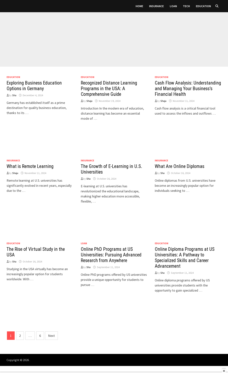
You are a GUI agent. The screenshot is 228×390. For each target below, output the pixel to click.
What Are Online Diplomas (179, 166)
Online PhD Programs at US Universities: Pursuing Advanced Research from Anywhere (111, 254)
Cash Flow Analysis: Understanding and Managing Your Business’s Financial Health (188, 88)
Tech (186, 6)
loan (173, 6)
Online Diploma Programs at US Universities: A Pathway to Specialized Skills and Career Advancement (184, 257)
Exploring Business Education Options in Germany (34, 85)
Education (203, 6)
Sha (14, 95)
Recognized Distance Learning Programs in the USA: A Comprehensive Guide (109, 88)
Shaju (89, 101)
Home (139, 6)
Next (51, 335)
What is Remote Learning (30, 166)
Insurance (156, 6)
